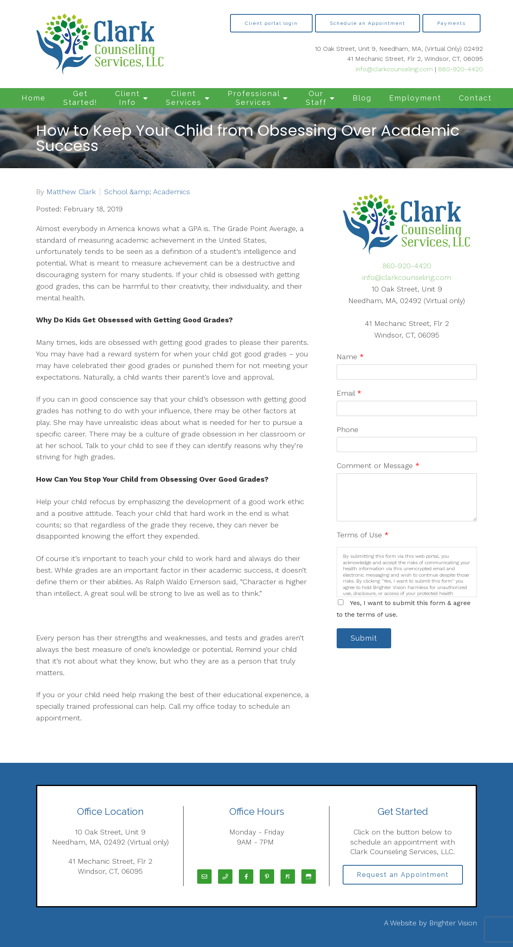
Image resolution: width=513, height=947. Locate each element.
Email (349, 393)
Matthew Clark (71, 191)
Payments (451, 23)
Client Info (127, 98)
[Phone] (225, 876)
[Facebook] (246, 876)
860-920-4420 (460, 69)
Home (34, 98)
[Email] (204, 876)
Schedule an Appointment (367, 23)
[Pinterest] (267, 876)
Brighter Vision (453, 923)
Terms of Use (363, 535)
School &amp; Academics (147, 191)
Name (350, 356)
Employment (415, 98)
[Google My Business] (308, 876)
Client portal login (271, 23)
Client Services (184, 98)
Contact (475, 98)
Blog (362, 98)
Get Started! (80, 98)
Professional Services (254, 98)
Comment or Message (378, 465)
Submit (364, 638)
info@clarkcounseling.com (394, 69)
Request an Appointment (403, 875)
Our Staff (316, 98)
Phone (347, 429)
